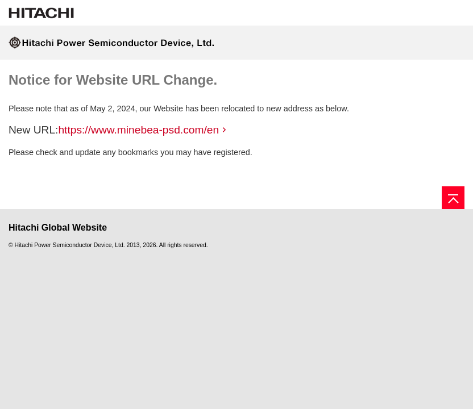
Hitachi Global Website (58, 227)
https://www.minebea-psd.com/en (138, 130)
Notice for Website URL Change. (113, 79)
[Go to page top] (453, 197)
